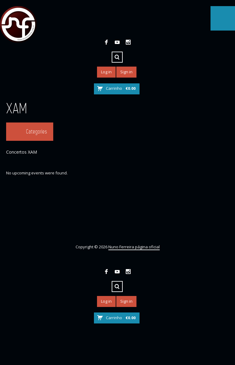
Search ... (117, 57)
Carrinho (121, 88)
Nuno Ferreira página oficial (134, 247)
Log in (106, 72)
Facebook (106, 42)
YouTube (117, 42)
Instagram (128, 42)
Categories (36, 131)
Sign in (126, 72)
